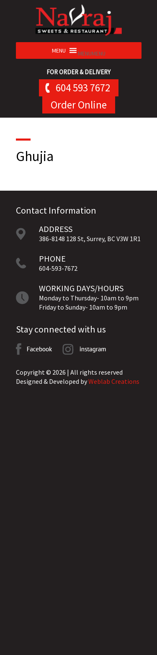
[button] (92, 53)
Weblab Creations (113, 381)
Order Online (79, 104)
